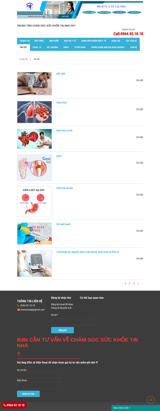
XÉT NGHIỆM (52, 47)
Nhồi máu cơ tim (64, 130)
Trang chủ (25, 41)
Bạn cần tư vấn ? (122, 407)
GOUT (59, 156)
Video (66, 47)
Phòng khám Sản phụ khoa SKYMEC (108, 47)
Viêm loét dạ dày (64, 188)
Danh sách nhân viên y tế (93, 41)
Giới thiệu (39, 41)
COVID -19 (37, 47)
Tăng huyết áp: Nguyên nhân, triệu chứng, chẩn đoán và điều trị (87, 251)
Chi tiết (139, 80)
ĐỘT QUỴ (60, 73)
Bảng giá (116, 41)
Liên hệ (133, 47)
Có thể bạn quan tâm (92, 297)
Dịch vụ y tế (70, 41)
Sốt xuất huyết (63, 224)
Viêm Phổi (61, 102)
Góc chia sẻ (131, 41)
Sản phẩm (53, 41)
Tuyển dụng (80, 47)
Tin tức (23, 47)
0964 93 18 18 (14, 405)
